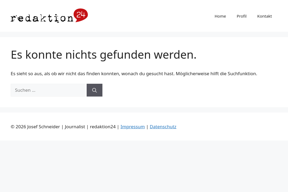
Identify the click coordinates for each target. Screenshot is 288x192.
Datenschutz (163, 126)
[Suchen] (94, 90)
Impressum (133, 126)
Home (220, 16)
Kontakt (264, 16)
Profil (242, 16)
